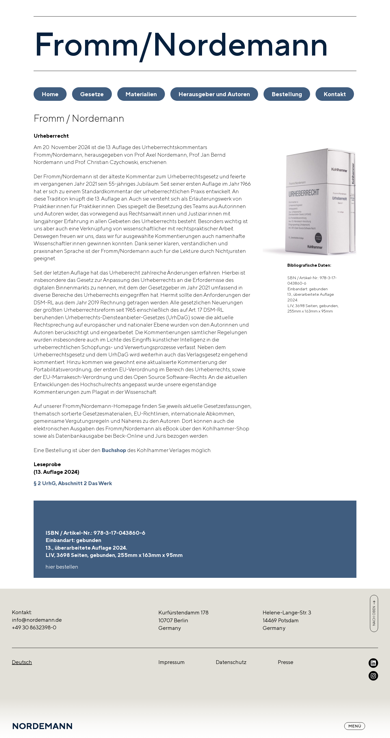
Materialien (141, 94)
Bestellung (287, 94)
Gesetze (92, 94)
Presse (285, 662)
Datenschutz (231, 662)
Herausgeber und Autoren (214, 94)
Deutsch (22, 662)
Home (50, 94)
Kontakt (335, 94)
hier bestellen (62, 566)
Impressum (171, 662)
